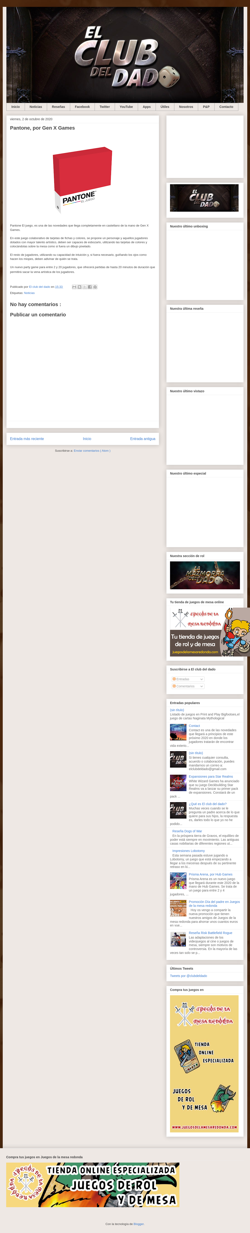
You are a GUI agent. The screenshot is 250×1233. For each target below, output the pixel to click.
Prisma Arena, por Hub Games (211, 874)
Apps (147, 107)
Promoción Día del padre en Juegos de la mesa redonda (214, 903)
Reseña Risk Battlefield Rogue (210, 933)
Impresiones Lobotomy (189, 851)
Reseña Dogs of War (187, 831)
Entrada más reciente (27, 439)
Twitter (105, 107)
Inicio (15, 107)
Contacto (226, 107)
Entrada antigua (142, 439)
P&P (206, 107)
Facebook (82, 107)
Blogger (139, 1224)
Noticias (36, 107)
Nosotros (186, 107)
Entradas (181, 679)
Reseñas (58, 107)
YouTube (126, 107)
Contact (194, 726)
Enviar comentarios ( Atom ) (92, 450)
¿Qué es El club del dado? (208, 804)
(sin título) (177, 710)
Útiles (165, 107)
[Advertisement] (205, 145)
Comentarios (183, 686)
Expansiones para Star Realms (211, 776)
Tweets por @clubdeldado (188, 976)
